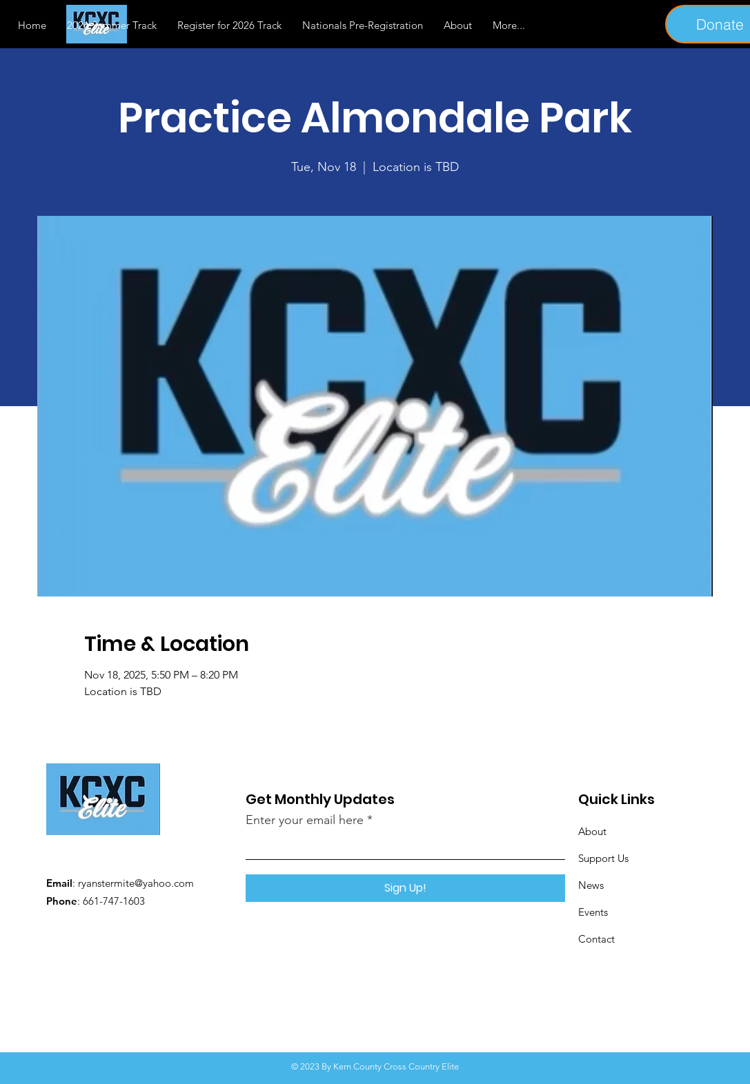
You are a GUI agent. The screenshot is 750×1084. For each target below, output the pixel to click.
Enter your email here (305, 820)
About (592, 831)
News (591, 885)
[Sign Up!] (405, 888)
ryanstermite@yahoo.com (136, 883)
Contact (596, 938)
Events (593, 912)
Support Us (603, 858)
